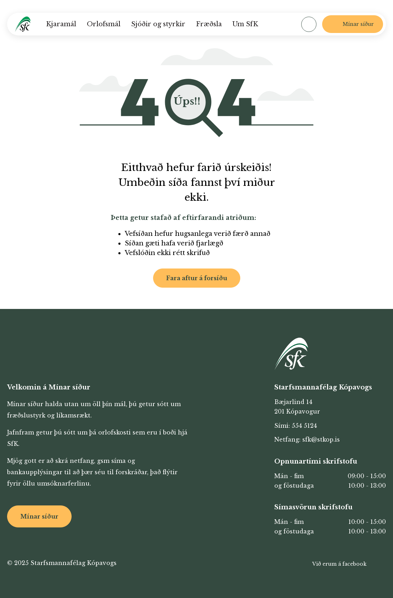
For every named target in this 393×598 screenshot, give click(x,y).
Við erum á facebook (339, 564)
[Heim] (23, 24)
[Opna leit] (308, 24)
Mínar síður (39, 516)
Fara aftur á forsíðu (196, 278)
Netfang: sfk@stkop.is (307, 439)
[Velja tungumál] (282, 24)
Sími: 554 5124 (295, 425)
